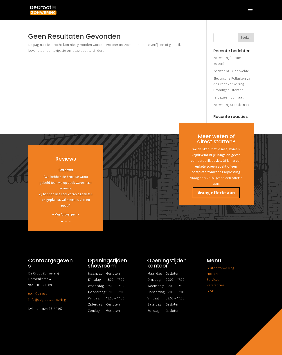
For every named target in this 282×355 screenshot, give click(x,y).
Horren (212, 274)
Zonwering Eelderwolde (231, 71)
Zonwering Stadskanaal (231, 105)
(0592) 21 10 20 (38, 294)
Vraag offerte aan (216, 192)
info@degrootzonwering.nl (48, 300)
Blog (210, 291)
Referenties (215, 285)
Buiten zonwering (220, 268)
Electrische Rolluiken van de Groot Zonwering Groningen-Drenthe (232, 84)
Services (213, 280)
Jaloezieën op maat (228, 97)
